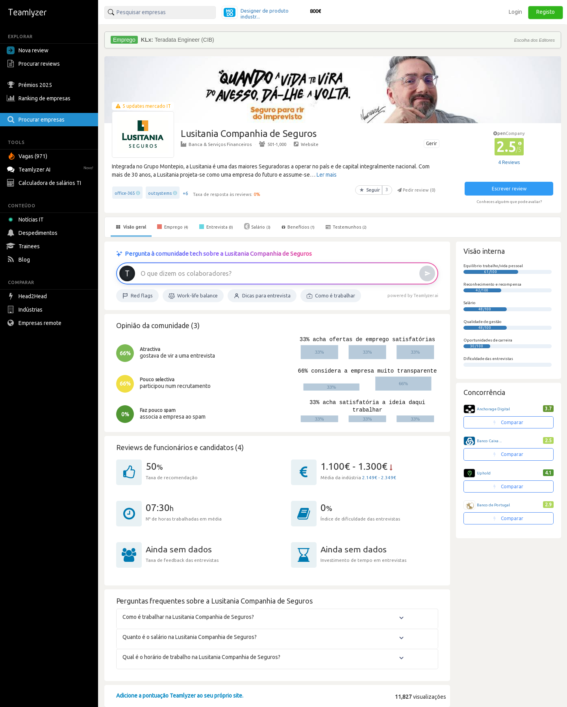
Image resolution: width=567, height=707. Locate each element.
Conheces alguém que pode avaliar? (509, 201)
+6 (185, 193)
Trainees (24, 246)
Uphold (484, 473)
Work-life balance (193, 296)
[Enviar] (427, 273)
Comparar (508, 422)
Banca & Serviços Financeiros (216, 144)
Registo (545, 12)
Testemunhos (346, 227)
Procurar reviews (34, 64)
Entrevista (216, 226)
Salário (257, 226)
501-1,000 (272, 144)
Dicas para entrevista (262, 296)
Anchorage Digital (493, 409)
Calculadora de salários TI (45, 183)
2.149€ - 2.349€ (379, 477)
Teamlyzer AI (51, 168)
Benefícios (298, 227)
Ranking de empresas (39, 98)
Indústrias (26, 309)
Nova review (27, 50)
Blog (19, 260)
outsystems (160, 193)
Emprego (172, 226)
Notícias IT (26, 219)
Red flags (137, 296)
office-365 (125, 193)
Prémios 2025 (30, 85)
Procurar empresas (37, 119)
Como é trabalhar (330, 296)
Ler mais (327, 175)
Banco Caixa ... (489, 441)
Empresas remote (35, 323)
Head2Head (28, 296)
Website (306, 144)
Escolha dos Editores (534, 40)
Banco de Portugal (493, 505)
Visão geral (131, 227)
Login (515, 12)
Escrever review (509, 188)
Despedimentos (33, 233)
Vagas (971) (28, 156)
